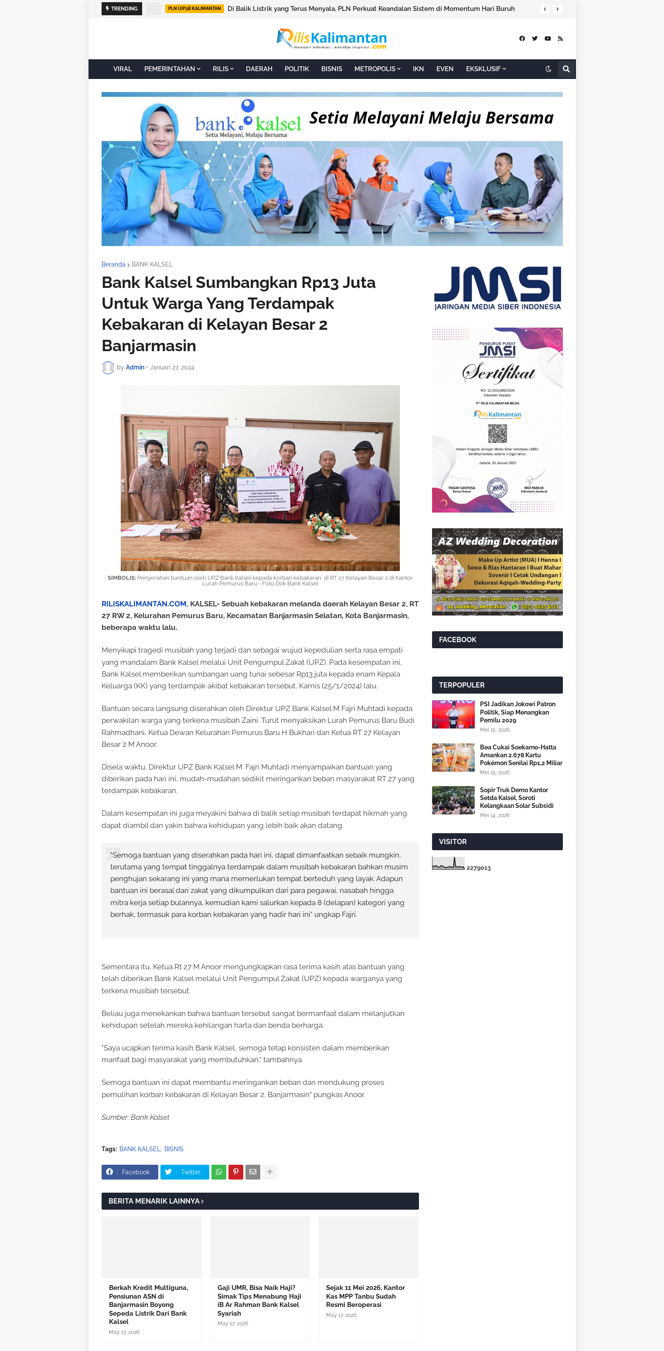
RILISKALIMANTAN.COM (144, 603)
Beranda (114, 264)
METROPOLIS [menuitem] (374, 69)
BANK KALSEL (152, 264)
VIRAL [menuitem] (122, 69)
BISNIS (174, 1149)
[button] (545, 9)
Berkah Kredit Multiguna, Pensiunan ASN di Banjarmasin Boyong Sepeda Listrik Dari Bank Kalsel (148, 1305)
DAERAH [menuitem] (259, 69)
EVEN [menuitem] (445, 69)
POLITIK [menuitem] (297, 69)
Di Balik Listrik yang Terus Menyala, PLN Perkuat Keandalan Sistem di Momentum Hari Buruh (371, 9)
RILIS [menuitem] (220, 69)
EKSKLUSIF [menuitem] (483, 69)
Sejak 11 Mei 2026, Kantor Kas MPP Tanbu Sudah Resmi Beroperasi (365, 1296)
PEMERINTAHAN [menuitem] (169, 69)
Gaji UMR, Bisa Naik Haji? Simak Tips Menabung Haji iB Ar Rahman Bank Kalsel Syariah (259, 1300)
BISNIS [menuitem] (331, 69)
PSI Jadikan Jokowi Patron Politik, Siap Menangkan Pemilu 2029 (517, 712)
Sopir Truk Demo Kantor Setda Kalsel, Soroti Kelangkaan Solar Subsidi (517, 798)
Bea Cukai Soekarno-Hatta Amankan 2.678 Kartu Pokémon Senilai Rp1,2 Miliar (521, 755)
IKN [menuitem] (418, 69)
